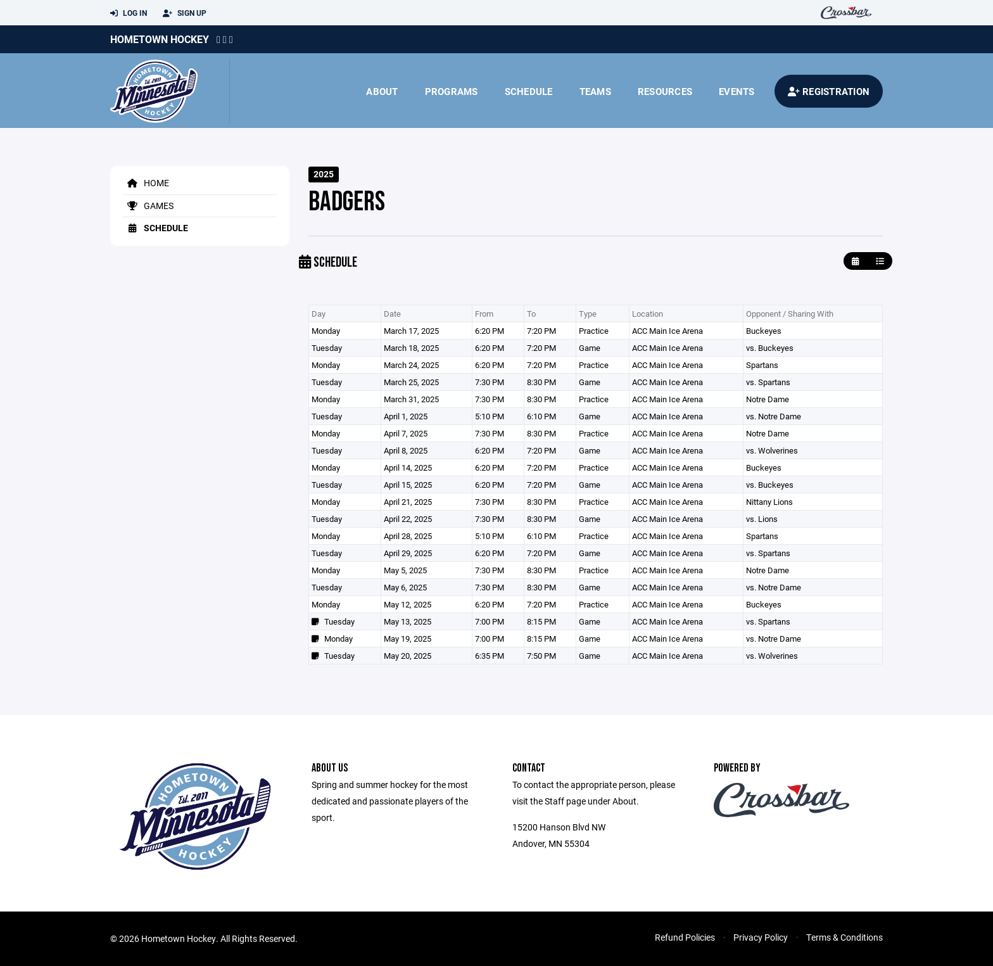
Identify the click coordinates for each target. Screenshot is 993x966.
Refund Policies (685, 937)
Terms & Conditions (844, 937)
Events (737, 91)
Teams (595, 91)
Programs (451, 91)
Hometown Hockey (159, 39)
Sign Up (184, 13)
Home (146, 183)
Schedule (529, 91)
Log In (128, 13)
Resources (665, 91)
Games (148, 206)
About (382, 91)
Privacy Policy (760, 937)
